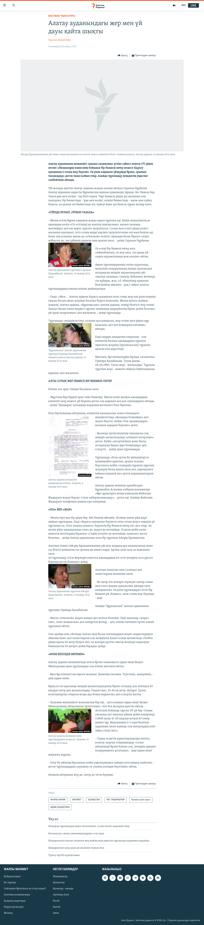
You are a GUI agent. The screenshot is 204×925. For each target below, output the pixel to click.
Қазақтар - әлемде (63, 889)
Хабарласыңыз (12, 876)
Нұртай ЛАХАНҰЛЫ (59, 40)
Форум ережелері (14, 907)
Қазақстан (59, 882)
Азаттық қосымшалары (17, 895)
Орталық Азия (61, 895)
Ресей (56, 901)
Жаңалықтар (60, 876)
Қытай (56, 907)
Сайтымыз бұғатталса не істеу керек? (25, 889)
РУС (184, 5)
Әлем (56, 913)
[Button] (122, 55)
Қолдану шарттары (15, 901)
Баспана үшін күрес (62, 16)
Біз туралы (10, 882)
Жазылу (8, 913)
